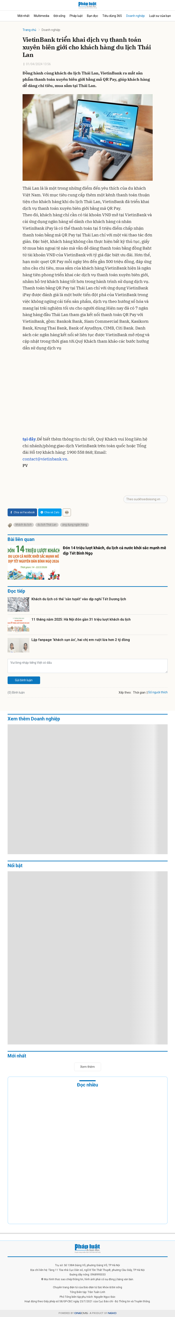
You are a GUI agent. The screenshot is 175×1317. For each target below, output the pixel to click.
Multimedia (41, 16)
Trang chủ (29, 30)
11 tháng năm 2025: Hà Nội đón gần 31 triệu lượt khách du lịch (81, 619)
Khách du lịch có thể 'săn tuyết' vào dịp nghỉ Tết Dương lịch (78, 599)
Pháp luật (76, 16)
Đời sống (59, 16)
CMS (81, 1313)
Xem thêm (87, 1066)
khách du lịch (24, 524)
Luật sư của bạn (160, 16)
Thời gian (139, 692)
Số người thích (158, 692)
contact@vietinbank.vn (45, 459)
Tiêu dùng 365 (112, 16)
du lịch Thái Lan (47, 524)
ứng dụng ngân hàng (74, 524)
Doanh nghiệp (135, 16)
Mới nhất (23, 16)
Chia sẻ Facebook (22, 512)
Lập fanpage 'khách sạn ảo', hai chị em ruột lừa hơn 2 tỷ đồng (80, 640)
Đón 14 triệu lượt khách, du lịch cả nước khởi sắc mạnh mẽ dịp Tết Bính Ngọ (114, 550)
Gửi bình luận (24, 680)
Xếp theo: (125, 692)
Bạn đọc (92, 16)
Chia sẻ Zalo (50, 512)
